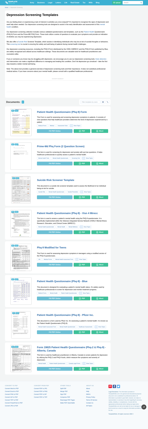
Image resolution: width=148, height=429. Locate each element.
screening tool (15, 44)
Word (99, 131)
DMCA (88, 394)
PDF (82, 131)
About (88, 388)
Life (65, 2)
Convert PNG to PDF (11, 394)
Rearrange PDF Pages (67, 400)
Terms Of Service (91, 400)
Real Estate (75, 2)
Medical (52, 125)
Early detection (100, 59)
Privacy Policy (90, 397)
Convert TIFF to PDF (11, 400)
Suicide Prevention (73, 192)
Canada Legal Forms (74, 363)
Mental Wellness (73, 227)
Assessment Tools (63, 125)
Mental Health (61, 227)
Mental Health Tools (43, 158)
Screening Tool (76, 158)
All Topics (89, 406)
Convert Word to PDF (12, 388)
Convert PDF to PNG (40, 391)
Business (41, 2)
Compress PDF (65, 397)
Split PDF (63, 388)
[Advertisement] (58, 86)
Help (87, 391)
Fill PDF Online (55, 131)
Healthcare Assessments (85, 327)
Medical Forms (42, 125)
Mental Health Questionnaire (60, 158)
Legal (50, 2)
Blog (97, 2)
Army (32, 2)
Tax (84, 2)
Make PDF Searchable (67, 403)
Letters (58, 2)
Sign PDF (63, 394)
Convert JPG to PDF (11, 406)
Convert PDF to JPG (40, 388)
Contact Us (89, 403)
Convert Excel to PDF (12, 391)
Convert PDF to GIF (40, 394)
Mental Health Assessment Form (64, 259)
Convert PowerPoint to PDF (14, 403)
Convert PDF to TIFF (40, 397)
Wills (90, 2)
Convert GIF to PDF (11, 397)
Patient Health (89, 32)
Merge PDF (64, 391)
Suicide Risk (22, 42)
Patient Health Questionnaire (69, 293)
